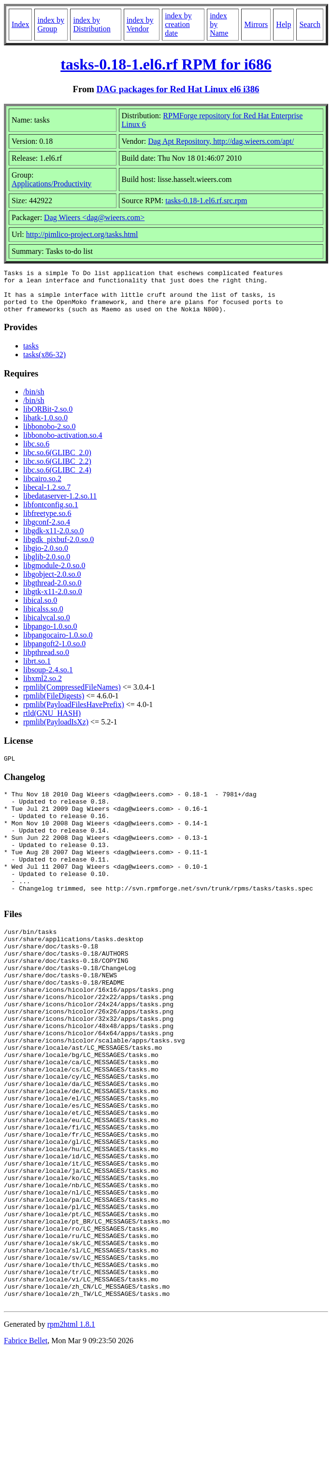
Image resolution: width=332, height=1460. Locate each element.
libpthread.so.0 (46, 661)
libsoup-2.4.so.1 (48, 678)
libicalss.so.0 (43, 617)
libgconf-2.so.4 (46, 531)
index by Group (50, 24)
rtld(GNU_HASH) (52, 722)
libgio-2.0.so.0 (45, 557)
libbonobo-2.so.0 (49, 435)
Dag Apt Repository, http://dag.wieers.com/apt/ (221, 141)
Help (283, 24)
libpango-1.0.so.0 (50, 635)
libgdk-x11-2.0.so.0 (53, 539)
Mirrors (256, 24)
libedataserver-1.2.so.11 (60, 505)
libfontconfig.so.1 (50, 513)
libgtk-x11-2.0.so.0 (52, 600)
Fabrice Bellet (25, 1448)
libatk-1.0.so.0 (45, 426)
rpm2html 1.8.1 (71, 1431)
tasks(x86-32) (44, 363)
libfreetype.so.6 (47, 522)
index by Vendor (140, 24)
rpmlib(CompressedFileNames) (72, 696)
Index (20, 24)
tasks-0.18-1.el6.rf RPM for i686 (166, 64)
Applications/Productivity (51, 184)
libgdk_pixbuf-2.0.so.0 (58, 548)
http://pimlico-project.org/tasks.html (82, 234)
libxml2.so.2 (42, 687)
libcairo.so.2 (42, 487)
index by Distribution (91, 24)
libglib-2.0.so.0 (46, 565)
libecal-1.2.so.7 (47, 496)
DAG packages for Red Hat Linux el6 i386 (178, 89)
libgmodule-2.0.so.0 (54, 574)
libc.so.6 (36, 452)
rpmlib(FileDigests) (53, 704)
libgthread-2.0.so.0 (52, 591)
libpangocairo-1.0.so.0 (58, 644)
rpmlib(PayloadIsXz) (55, 730)
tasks (31, 354)
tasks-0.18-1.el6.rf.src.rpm (206, 200)
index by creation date (178, 24)
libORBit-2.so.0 (47, 418)
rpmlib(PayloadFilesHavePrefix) (73, 713)
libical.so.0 (40, 609)
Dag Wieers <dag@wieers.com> (94, 217)
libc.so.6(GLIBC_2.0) (57, 461)
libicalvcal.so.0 (46, 626)
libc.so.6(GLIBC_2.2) (57, 470)
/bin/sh (33, 400)
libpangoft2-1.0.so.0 (54, 652)
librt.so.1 (37, 670)
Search (309, 24)
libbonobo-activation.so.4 (62, 444)
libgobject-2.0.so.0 (52, 583)
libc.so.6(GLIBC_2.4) (57, 478)
